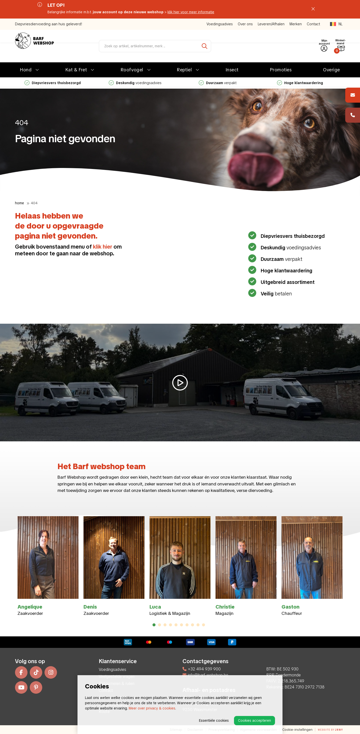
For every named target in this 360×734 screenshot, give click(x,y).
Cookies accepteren (254, 720)
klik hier (102, 246)
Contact (313, 24)
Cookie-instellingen (297, 729)
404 (34, 203)
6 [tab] (181, 624)
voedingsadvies (135, 83)
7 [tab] (187, 624)
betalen (276, 293)
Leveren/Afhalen (271, 24)
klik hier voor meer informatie (191, 12)
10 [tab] (203, 624)
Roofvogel (132, 70)
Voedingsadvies (219, 24)
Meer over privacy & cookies (152, 708)
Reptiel (184, 70)
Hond (26, 70)
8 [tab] (192, 624)
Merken (296, 24)
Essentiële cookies (214, 720)
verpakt (217, 83)
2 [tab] (159, 624)
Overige (331, 70)
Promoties (281, 70)
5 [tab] (176, 624)
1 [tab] (154, 624)
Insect (232, 70)
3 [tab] (165, 624)
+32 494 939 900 (201, 669)
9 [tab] (198, 624)
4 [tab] (170, 624)
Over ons (245, 24)
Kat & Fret (76, 70)
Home (19, 203)
